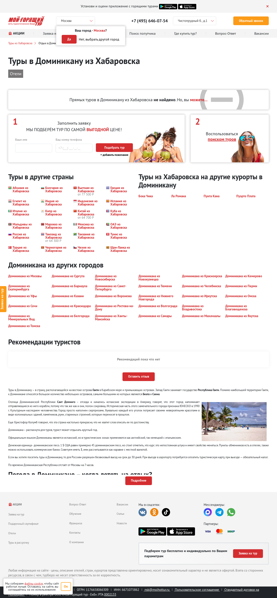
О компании (76, 542)
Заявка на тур (16, 514)
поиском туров (222, 139)
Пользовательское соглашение (197, 590)
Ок (66, 586)
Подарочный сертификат (23, 523)
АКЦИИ (15, 504)
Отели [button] (15, 73)
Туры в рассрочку (18, 542)
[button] (22, 191)
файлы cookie (33, 583)
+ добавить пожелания (114, 155)
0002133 (110, 594)
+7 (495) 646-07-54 (149, 21)
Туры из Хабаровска (20, 43)
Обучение (75, 513)
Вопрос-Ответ (77, 504)
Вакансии (122, 504)
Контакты (75, 532)
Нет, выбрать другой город (99, 39)
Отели (12, 533)
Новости (122, 523)
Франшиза (75, 523)
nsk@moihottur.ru (157, 590)
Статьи (120, 513)
